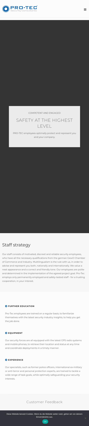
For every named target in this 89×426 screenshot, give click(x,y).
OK (45, 422)
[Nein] (85, 418)
